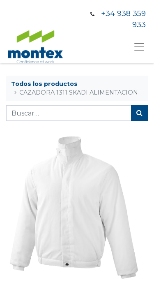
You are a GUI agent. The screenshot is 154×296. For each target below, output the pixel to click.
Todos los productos (44, 84)
